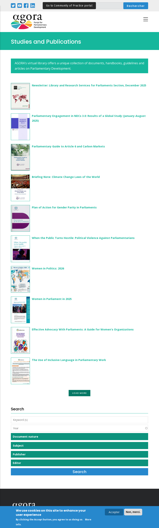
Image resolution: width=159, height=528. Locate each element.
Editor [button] (17, 463)
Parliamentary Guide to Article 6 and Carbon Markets (68, 146)
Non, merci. (133, 512)
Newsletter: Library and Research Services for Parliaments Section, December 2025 (89, 85)
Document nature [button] (25, 436)
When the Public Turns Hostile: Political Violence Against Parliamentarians (83, 238)
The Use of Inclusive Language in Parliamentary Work (69, 360)
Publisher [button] (19, 454)
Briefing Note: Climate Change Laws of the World (66, 177)
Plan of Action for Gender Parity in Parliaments (64, 207)
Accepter (114, 512)
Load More (79, 393)
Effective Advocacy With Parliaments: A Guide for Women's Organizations (83, 329)
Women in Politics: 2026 (48, 268)
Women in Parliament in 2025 (52, 299)
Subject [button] (18, 445)
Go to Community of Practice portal (69, 5)
